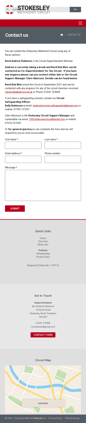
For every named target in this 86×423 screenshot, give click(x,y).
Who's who (43, 245)
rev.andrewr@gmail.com (43, 327)
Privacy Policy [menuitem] (55, 418)
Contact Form (43, 334)
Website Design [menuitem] (72, 418)
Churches (43, 242)
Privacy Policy (43, 257)
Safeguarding (43, 254)
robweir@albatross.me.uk (18, 92)
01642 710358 (43, 323)
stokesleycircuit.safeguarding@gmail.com (55, 105)
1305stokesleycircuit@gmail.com (47, 119)
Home (43, 239)
